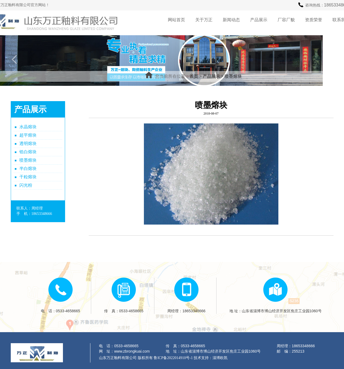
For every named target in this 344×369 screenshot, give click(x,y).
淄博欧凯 (220, 358)
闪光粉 (25, 185)
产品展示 (211, 76)
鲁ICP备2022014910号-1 (173, 358)
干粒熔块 (28, 177)
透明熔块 (28, 143)
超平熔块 (28, 135)
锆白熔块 (28, 152)
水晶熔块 (28, 127)
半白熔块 (28, 168)
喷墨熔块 (233, 76)
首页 (194, 76)
